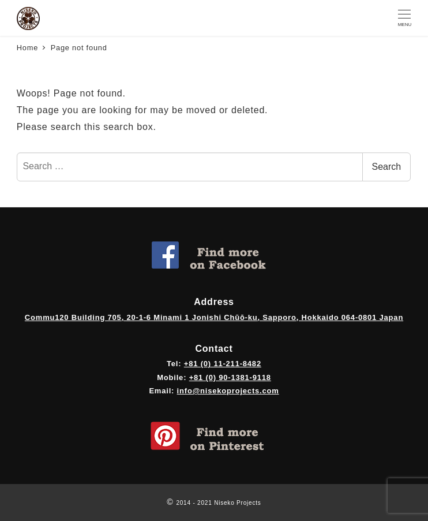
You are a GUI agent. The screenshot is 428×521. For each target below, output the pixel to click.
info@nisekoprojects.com (228, 390)
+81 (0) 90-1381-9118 (230, 377)
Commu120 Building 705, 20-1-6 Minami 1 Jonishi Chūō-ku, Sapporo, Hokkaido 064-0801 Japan (214, 317)
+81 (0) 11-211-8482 (222, 363)
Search (386, 167)
